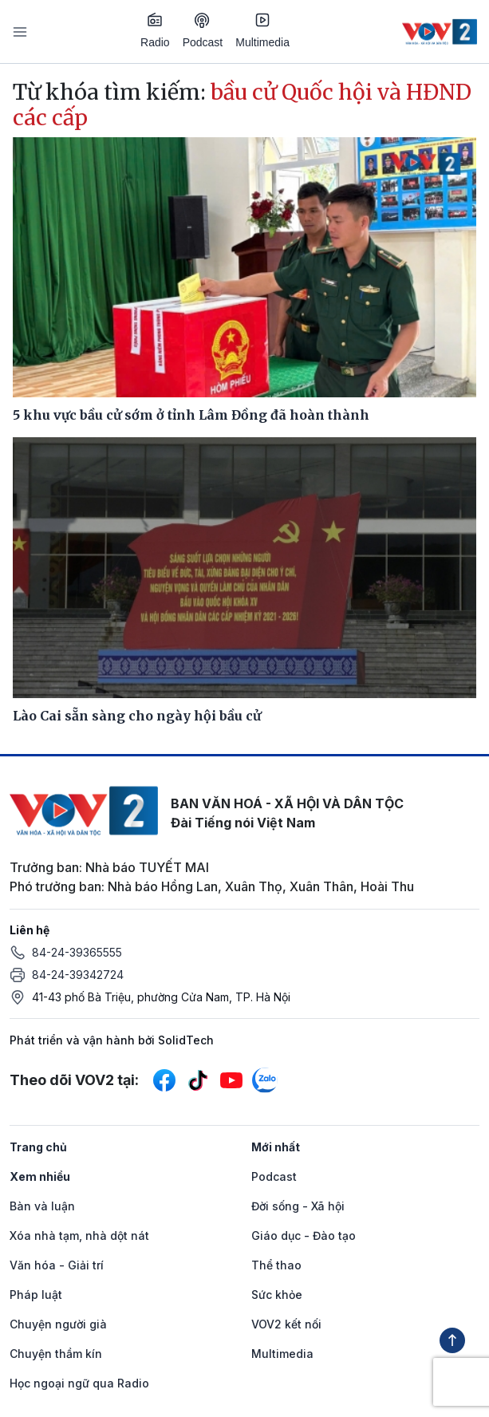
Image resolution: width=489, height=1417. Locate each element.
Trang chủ (38, 1147)
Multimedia (262, 30)
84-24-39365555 (77, 952)
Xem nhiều (40, 1176)
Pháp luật (36, 1294)
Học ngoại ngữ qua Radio (79, 1383)
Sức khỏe (276, 1294)
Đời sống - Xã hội (298, 1206)
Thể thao (276, 1265)
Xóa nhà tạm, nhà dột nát (79, 1235)
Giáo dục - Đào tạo (303, 1235)
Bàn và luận (42, 1206)
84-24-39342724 (78, 974)
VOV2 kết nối (286, 1324)
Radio (155, 30)
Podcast (203, 31)
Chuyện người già (58, 1324)
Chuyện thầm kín (56, 1353)
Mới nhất (275, 1147)
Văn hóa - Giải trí (57, 1265)
